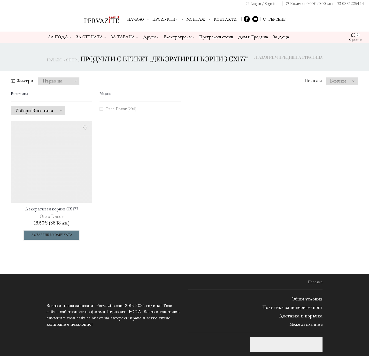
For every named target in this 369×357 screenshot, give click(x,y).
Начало (135, 19)
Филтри (22, 81)
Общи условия (307, 300)
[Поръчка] (58, 81)
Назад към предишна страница (289, 57)
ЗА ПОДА (59, 37)
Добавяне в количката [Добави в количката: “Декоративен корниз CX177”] (52, 235)
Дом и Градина (253, 37)
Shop (71, 60)
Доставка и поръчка (301, 317)
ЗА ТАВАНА (124, 37)
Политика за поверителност (292, 308)
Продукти (165, 19)
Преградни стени (216, 37)
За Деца (281, 37)
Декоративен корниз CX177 (51, 209)
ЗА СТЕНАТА (91, 37)
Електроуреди (179, 37)
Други (151, 37)
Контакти (225, 19)
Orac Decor (121, 108)
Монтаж (195, 19)
